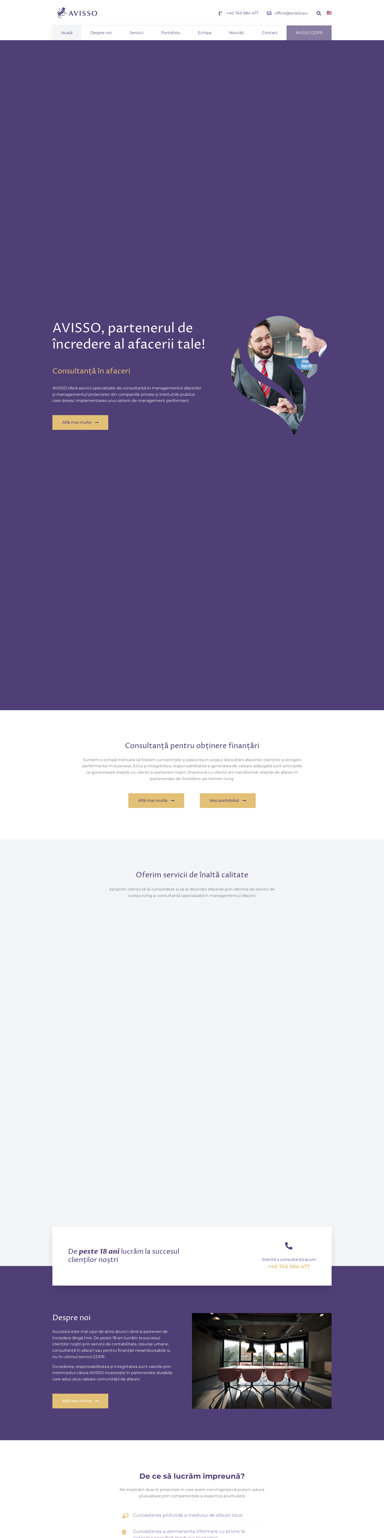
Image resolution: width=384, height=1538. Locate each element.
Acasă (66, 32)
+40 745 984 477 (289, 1266)
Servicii (136, 32)
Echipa (204, 32)
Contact (270, 32)
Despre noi (101, 32)
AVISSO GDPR (309, 32)
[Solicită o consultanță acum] (288, 1246)
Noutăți (236, 32)
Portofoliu (170, 32)
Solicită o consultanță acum (289, 1259)
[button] (319, 13)
